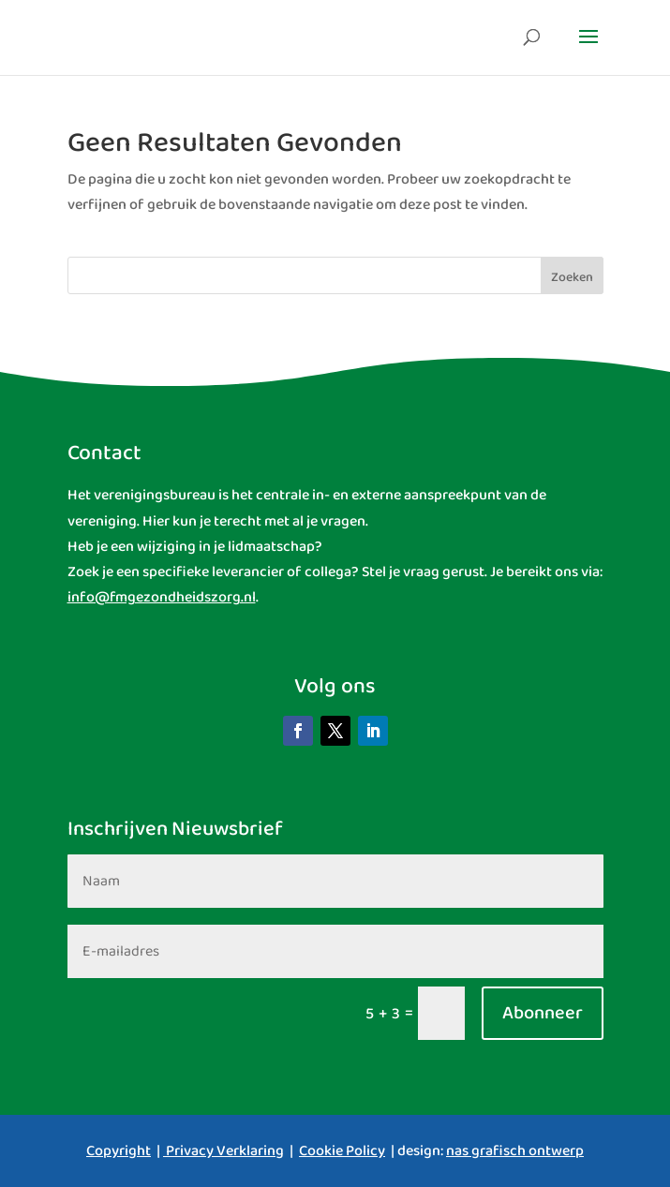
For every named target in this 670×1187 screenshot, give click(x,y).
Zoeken (572, 277)
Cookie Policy (342, 1151)
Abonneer (542, 1013)
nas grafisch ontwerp (515, 1151)
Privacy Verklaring (225, 1151)
